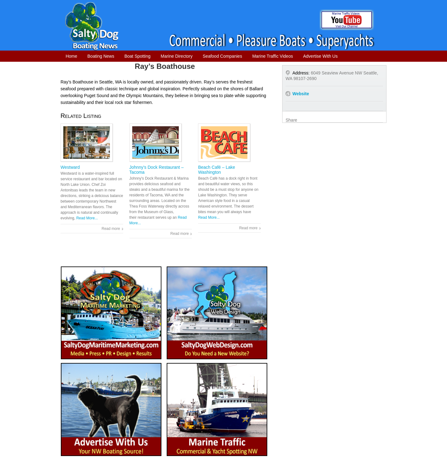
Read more (111, 228)
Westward (70, 167)
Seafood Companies (222, 56)
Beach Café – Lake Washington (216, 170)
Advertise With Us (320, 56)
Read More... (87, 218)
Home (71, 56)
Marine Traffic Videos (272, 56)
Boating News (101, 56)
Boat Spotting (137, 56)
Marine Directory (177, 56)
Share (291, 120)
